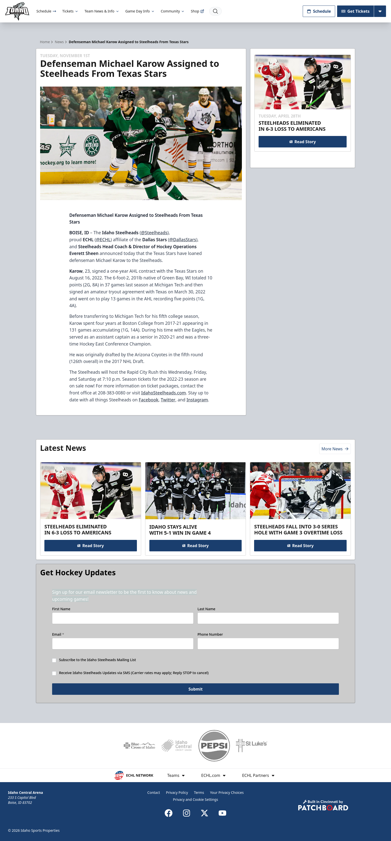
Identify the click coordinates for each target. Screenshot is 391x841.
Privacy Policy (177, 792)
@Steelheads (154, 233)
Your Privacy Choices (227, 792)
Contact (153, 792)
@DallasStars (182, 239)
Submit (196, 689)
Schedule (46, 11)
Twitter (168, 400)
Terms (199, 792)
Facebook (148, 400)
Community (173, 11)
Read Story (302, 141)
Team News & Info (102, 11)
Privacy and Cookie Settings (195, 799)
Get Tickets (355, 11)
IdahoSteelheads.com (163, 393)
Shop (197, 11)
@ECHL (103, 239)
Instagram (197, 400)
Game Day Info (140, 11)
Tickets (70, 11)
